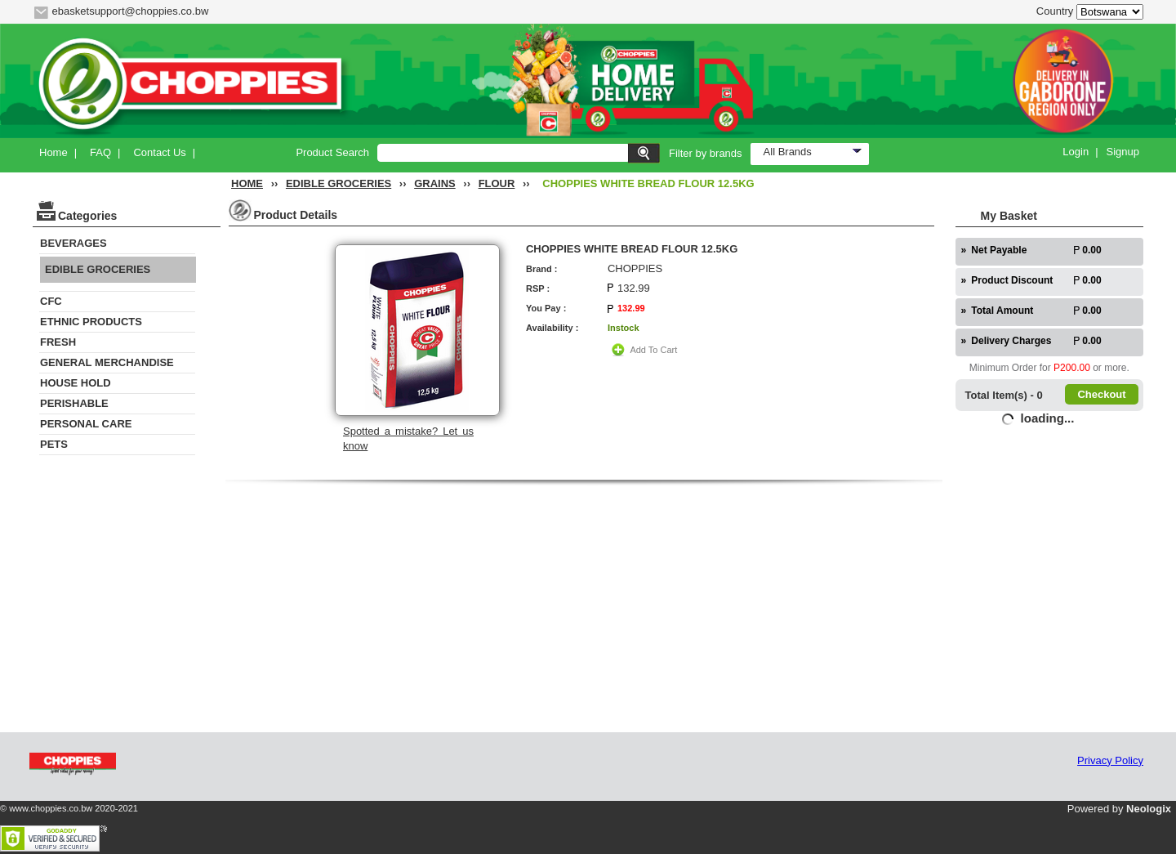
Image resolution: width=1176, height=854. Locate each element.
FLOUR (497, 183)
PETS (54, 444)
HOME (247, 183)
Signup (1123, 151)
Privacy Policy (1110, 760)
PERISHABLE (74, 403)
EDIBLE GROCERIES (338, 183)
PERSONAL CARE (85, 424)
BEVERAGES (73, 243)
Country (1055, 11)
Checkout (1101, 394)
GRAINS (435, 183)
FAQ (100, 152)
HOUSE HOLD (75, 383)
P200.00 (1072, 367)
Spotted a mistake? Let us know (408, 438)
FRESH (58, 342)
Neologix (1148, 809)
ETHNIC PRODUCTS (91, 321)
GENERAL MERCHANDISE (107, 362)
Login (1075, 151)
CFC (51, 301)
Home (53, 152)
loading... (1048, 418)
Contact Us (159, 152)
